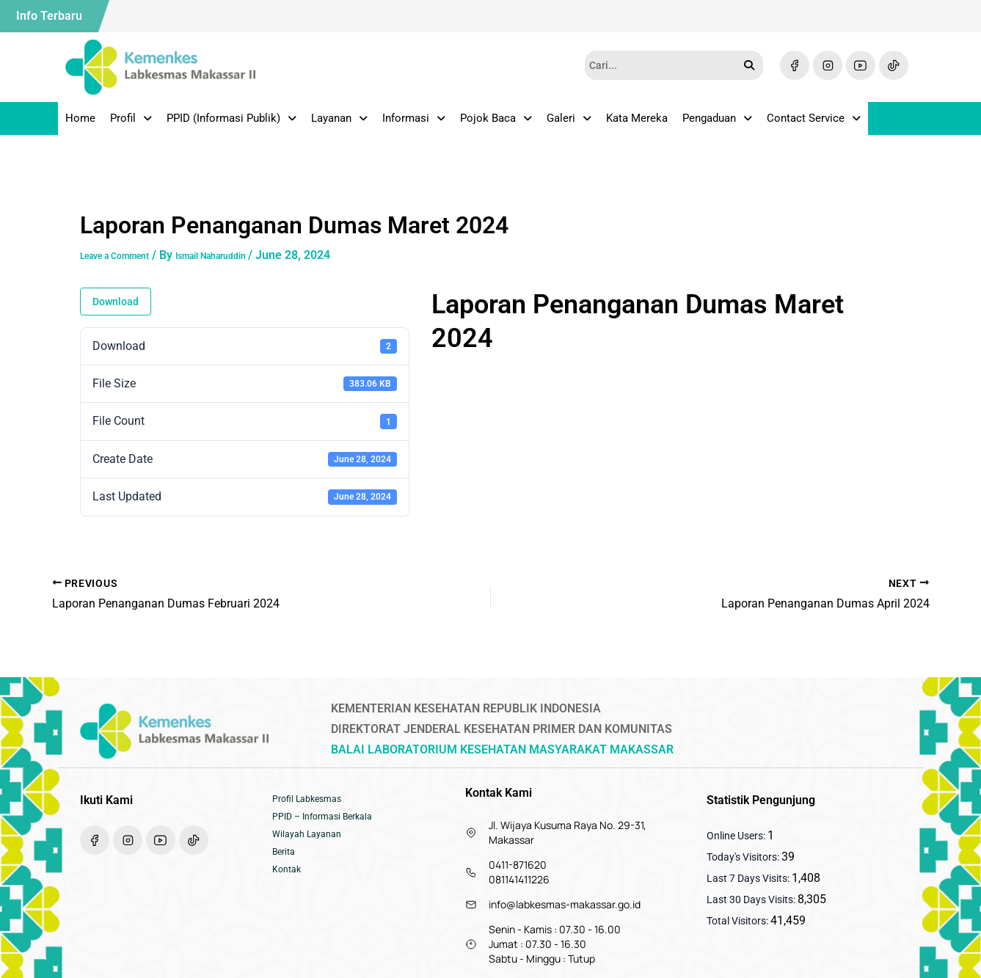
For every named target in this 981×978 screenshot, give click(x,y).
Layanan (339, 123)
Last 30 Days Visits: (752, 899)
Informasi (413, 123)
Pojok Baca (496, 123)
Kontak (288, 889)
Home (80, 123)
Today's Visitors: (744, 857)
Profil (131, 123)
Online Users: (737, 836)
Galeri (569, 123)
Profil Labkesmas (311, 801)
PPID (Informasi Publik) (231, 123)
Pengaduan (717, 123)
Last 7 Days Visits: (749, 878)
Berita (285, 867)
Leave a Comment (128, 265)
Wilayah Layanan (311, 845)
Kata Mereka (637, 123)
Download (115, 312)
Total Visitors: (738, 921)
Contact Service (814, 123)
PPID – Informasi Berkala (329, 823)
